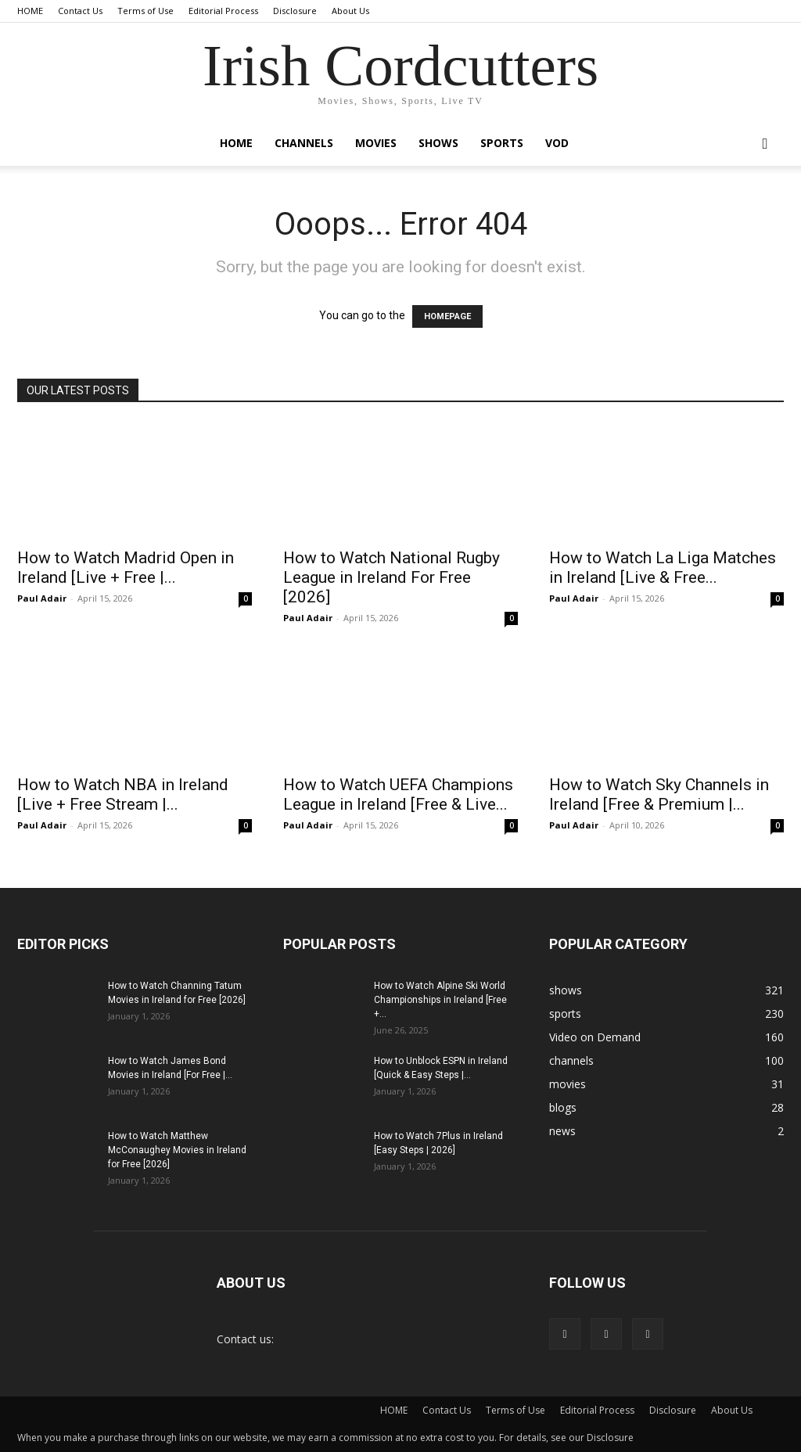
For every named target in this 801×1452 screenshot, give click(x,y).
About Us (350, 10)
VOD (557, 142)
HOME (30, 10)
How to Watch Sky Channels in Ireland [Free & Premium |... (659, 794)
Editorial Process (223, 10)
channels (304, 142)
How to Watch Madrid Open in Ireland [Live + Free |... (125, 567)
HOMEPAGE (447, 316)
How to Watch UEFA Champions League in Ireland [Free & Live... (398, 794)
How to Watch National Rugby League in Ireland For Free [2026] (391, 577)
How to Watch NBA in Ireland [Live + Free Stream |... (122, 794)
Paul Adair (41, 598)
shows (438, 142)
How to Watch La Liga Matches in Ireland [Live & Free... (662, 567)
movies (376, 142)
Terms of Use (145, 10)
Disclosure (295, 10)
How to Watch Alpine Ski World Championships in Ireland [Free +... (440, 999)
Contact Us (80, 10)
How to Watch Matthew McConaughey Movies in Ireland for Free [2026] (177, 1150)
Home (236, 142)
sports (501, 142)
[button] (765, 144)
